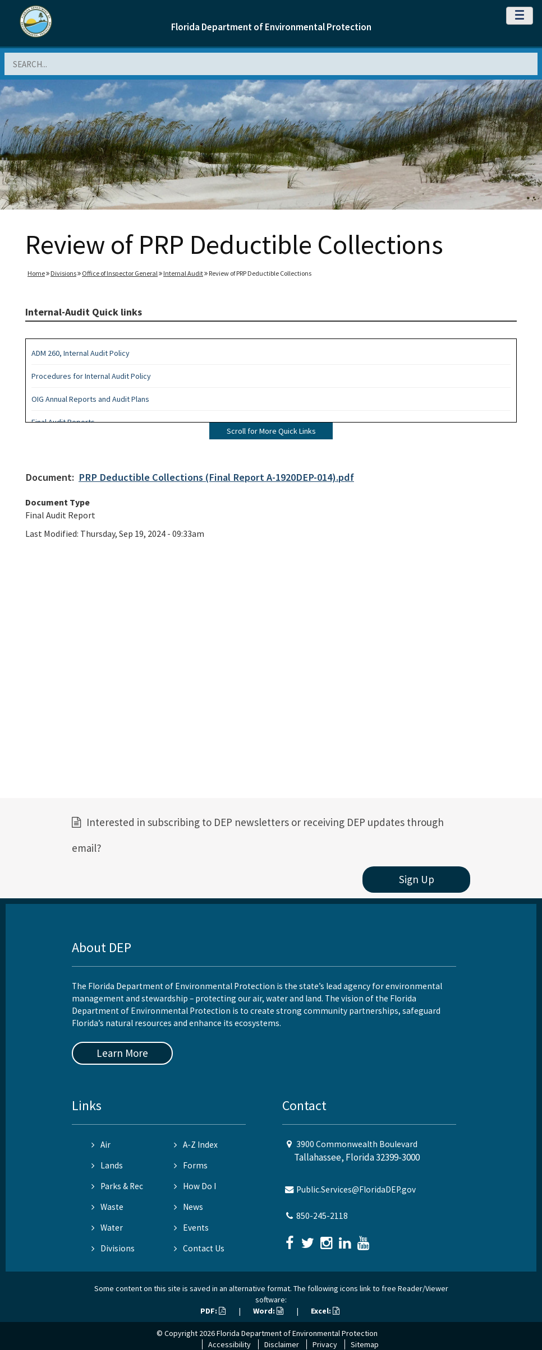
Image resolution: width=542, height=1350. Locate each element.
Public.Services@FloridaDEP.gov (356, 1189)
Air (101, 1144)
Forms (191, 1165)
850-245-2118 (322, 1215)
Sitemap (365, 1344)
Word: (268, 1311)
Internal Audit (183, 273)
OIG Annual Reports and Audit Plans (90, 399)
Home (36, 273)
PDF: (213, 1311)
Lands (107, 1165)
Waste (107, 1206)
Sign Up (416, 879)
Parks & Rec (117, 1186)
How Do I (195, 1186)
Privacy (325, 1344)
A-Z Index (196, 1144)
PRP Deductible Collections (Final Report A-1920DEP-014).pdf (216, 477)
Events (191, 1227)
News (188, 1206)
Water (107, 1227)
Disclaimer (281, 1344)
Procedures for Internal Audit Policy (91, 376)
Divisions (63, 273)
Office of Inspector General (120, 273)
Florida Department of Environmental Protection (271, 27)
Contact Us (199, 1248)
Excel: (325, 1311)
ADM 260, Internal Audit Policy (80, 353)
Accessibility (229, 1344)
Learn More (122, 1053)
